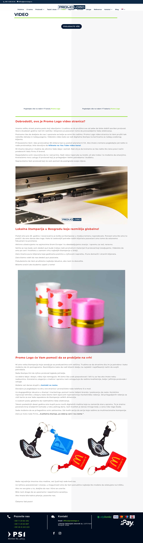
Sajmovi (71, 9)
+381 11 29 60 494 (21, 521)
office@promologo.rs (71, 521)
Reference (98, 9)
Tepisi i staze (52, 9)
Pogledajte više (71, 26)
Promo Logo (115, 109)
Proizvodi (38, 9)
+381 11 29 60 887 (21, 524)
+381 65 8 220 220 (22, 527)
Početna (21, 9)
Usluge (88, 9)
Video (63, 9)
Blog (117, 9)
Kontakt (80, 9)
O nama (30, 9)
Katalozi (107, 9)
